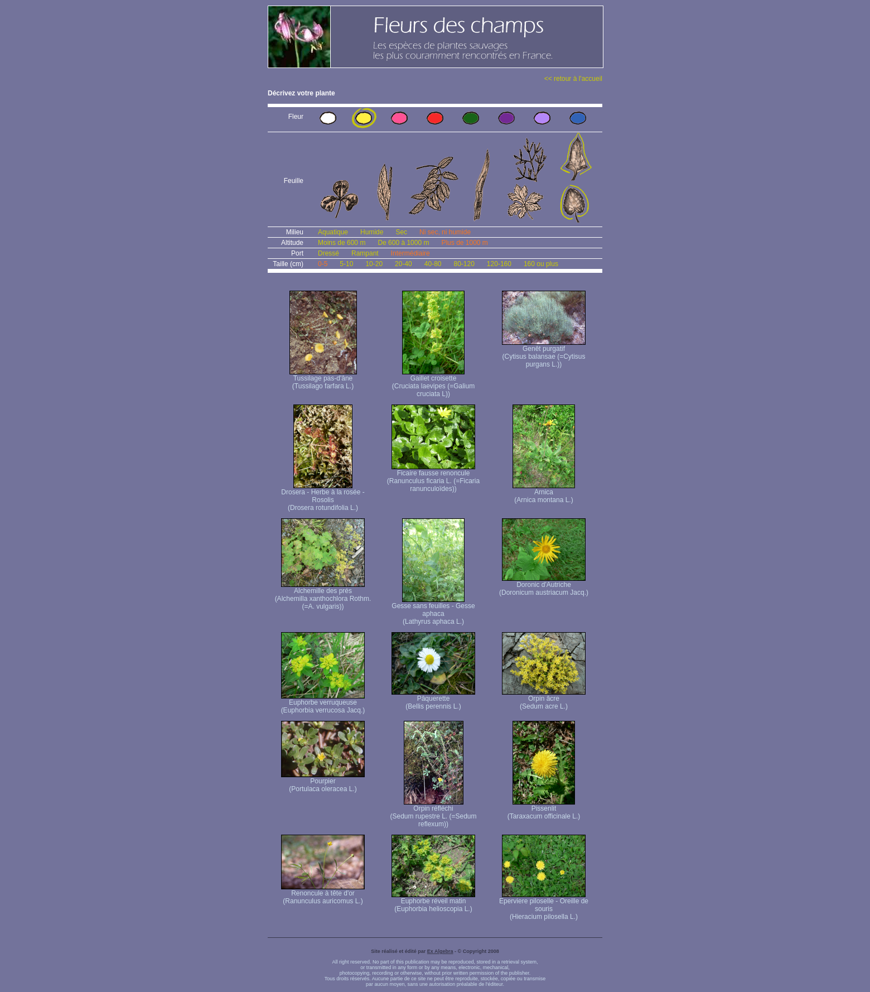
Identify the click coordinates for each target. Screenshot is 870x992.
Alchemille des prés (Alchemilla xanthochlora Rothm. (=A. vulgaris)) (323, 595)
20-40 (403, 264)
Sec (401, 232)
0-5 (322, 264)
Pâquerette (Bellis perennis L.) (433, 699)
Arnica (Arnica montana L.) (544, 493)
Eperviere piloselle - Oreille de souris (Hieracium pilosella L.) (543, 906)
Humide (371, 232)
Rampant (365, 253)
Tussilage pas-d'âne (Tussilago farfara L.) (323, 379)
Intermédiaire (410, 253)
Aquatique (333, 232)
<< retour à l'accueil (573, 79)
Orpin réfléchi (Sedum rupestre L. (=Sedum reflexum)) (433, 813)
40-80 (433, 264)
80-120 (463, 264)
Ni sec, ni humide (445, 232)
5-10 (346, 264)
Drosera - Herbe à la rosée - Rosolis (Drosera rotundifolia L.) (322, 497)
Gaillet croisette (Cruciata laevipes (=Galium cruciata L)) (433, 383)
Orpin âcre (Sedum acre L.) (544, 699)
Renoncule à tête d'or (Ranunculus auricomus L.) (323, 894)
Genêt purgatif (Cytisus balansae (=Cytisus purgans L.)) (544, 353)
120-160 (499, 264)
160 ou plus (541, 264)
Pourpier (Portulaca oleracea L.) (323, 782)
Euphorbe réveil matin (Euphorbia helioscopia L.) (433, 902)
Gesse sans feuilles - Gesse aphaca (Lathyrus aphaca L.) (433, 610)
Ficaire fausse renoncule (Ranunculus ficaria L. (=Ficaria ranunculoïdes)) (433, 478)
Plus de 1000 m (464, 243)
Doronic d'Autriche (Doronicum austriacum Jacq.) (543, 585)
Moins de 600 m (341, 243)
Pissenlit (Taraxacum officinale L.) (544, 809)
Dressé (328, 253)
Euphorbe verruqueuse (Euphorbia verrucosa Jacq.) (323, 703)
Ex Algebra (440, 951)
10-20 (374, 264)
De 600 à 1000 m (403, 243)
